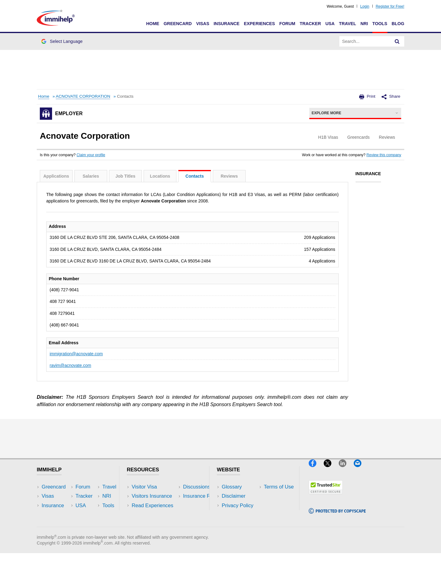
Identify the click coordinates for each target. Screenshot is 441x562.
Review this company (384, 155)
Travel (347, 23)
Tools (379, 23)
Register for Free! (390, 6)
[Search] (397, 41)
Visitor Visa (144, 487)
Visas (202, 23)
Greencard (178, 23)
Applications (56, 176)
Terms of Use (237, 515)
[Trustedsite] (326, 497)
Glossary (232, 487)
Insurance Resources (156, 524)
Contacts (195, 176)
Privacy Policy (237, 505)
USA (329, 23)
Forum (287, 23)
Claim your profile (91, 155)
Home (152, 23)
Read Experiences (152, 505)
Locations (160, 176)
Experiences (259, 23)
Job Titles (125, 176)
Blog (398, 23)
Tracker (310, 23)
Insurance (226, 23)
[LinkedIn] (346, 469)
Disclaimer (234, 496)
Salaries (91, 176)
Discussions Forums (155, 515)
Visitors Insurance (152, 496)
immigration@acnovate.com (76, 353)
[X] (331, 469)
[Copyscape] (337, 516)
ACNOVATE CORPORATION (83, 96)
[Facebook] (316, 469)
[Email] (360, 469)
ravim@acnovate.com (70, 365)
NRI (364, 23)
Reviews (229, 176)
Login (364, 6)
